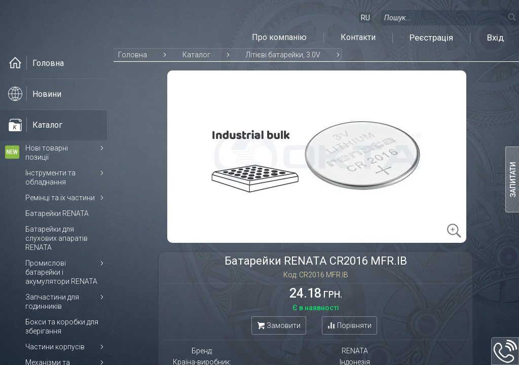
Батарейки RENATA (57, 213)
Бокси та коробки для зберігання (61, 326)
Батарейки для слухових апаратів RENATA (56, 238)
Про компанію (279, 37)
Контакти (358, 37)
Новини (34, 94)
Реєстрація (431, 37)
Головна (132, 55)
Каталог (196, 55)
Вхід (495, 37)
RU (365, 18)
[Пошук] (511, 17)
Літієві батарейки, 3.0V (283, 55)
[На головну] (63, 24)
